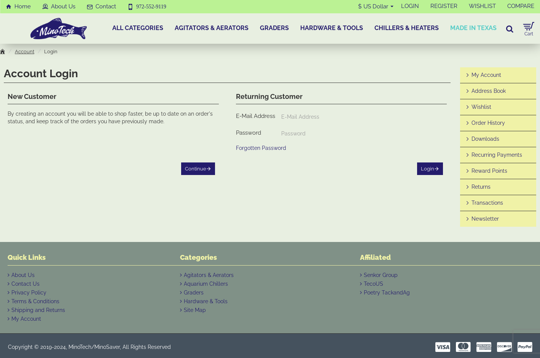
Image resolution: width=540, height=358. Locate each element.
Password (248, 132)
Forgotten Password (261, 148)
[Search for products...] (509, 28)
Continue (195, 169)
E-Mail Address (255, 116)
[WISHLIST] (482, 6)
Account (24, 51)
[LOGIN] (410, 6)
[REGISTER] (444, 6)
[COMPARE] (521, 6)
